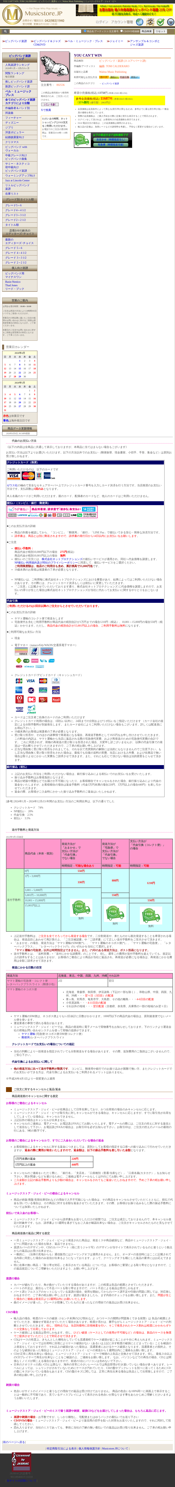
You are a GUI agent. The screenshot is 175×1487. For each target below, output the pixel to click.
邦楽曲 (9, 112)
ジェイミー (116, 41)
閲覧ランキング (14, 73)
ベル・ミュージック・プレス (85, 41)
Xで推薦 (46, 110)
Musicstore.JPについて (115, 1448)
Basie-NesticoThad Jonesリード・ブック (14, 285)
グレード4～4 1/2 (15, 210)
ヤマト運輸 (28, 1033)
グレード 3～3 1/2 (15, 257)
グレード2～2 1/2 (15, 220)
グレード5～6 (13, 205)
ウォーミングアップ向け (20, 175)
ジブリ (9, 127)
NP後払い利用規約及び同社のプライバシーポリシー (46, 562)
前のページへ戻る (14, 1442)
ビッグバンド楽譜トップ (20, 57)
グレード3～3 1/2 (15, 215)
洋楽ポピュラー (14, 132)
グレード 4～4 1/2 (15, 252)
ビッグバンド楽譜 (16, 41)
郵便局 (26, 1037)
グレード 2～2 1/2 (15, 262)
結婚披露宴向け (14, 137)
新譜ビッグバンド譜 (17, 86)
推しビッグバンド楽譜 (18, 81)
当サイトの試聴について (21, 1480)
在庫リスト (12, 193)
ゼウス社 (12, 485)
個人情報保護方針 (89, 1448)
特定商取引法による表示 (62, 1448)
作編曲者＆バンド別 (17, 108)
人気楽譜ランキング (17, 64)
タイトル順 (12, 224)
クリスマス (12, 142)
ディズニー (12, 122)
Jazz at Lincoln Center (17, 180)
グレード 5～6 (13, 248)
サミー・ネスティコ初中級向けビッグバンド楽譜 (17, 167)
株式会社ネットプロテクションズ (62, 559)
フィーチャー (13, 117)
